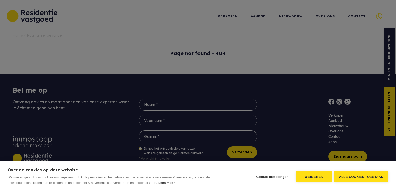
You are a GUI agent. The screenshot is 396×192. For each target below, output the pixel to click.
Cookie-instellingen (272, 177)
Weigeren (313, 177)
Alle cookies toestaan (361, 177)
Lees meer (166, 183)
